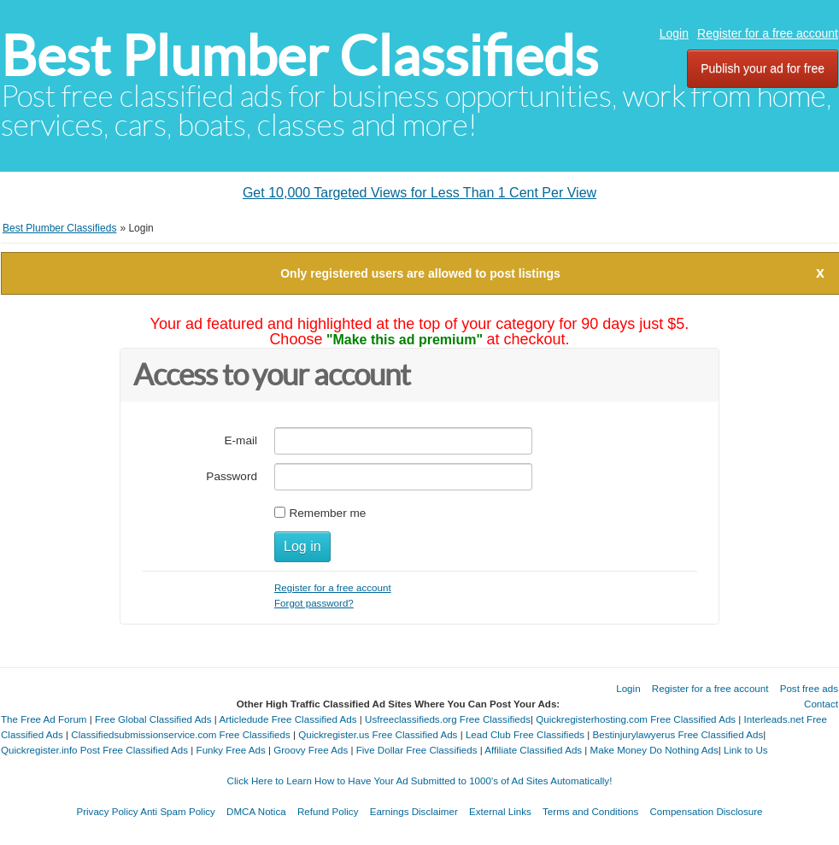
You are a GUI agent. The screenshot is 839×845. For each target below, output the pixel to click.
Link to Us (746, 749)
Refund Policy (328, 811)
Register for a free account (767, 33)
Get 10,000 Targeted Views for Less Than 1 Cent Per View (419, 192)
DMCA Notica (256, 811)
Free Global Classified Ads (153, 719)
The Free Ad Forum (44, 719)
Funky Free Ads (231, 749)
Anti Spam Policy (177, 811)
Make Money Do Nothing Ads (654, 749)
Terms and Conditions (590, 811)
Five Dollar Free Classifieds (417, 749)
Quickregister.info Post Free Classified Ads (94, 749)
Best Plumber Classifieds (299, 56)
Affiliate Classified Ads (533, 749)
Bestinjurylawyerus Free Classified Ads (678, 734)
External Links (500, 811)
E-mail (240, 440)
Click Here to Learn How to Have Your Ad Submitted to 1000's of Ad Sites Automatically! (420, 780)
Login (674, 33)
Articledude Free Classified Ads (287, 719)
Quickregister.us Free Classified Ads (377, 734)
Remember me (327, 513)
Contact (821, 703)
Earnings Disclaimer (414, 811)
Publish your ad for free (762, 68)
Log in (302, 546)
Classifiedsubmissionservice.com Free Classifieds (180, 734)
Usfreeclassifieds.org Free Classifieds (448, 719)
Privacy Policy (107, 811)
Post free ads (809, 688)
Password (231, 476)
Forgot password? (314, 602)
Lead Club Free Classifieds (525, 734)
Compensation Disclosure (705, 811)
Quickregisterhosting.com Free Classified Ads (636, 719)
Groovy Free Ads (310, 749)
